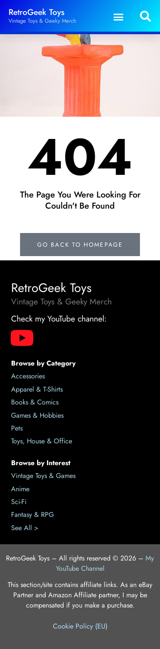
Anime (20, 489)
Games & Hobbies (37, 415)
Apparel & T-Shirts (37, 389)
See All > (24, 528)
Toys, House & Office (41, 441)
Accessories (28, 376)
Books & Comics (34, 402)
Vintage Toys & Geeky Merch (42, 21)
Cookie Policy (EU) (80, 626)
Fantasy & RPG (32, 514)
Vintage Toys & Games (43, 476)
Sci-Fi (18, 502)
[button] (119, 17)
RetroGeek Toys (36, 12)
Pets (17, 428)
